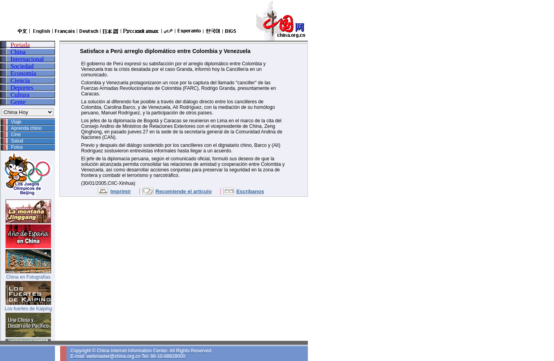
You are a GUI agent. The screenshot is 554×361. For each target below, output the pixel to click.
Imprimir (120, 191)
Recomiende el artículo (184, 191)
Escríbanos (250, 191)
